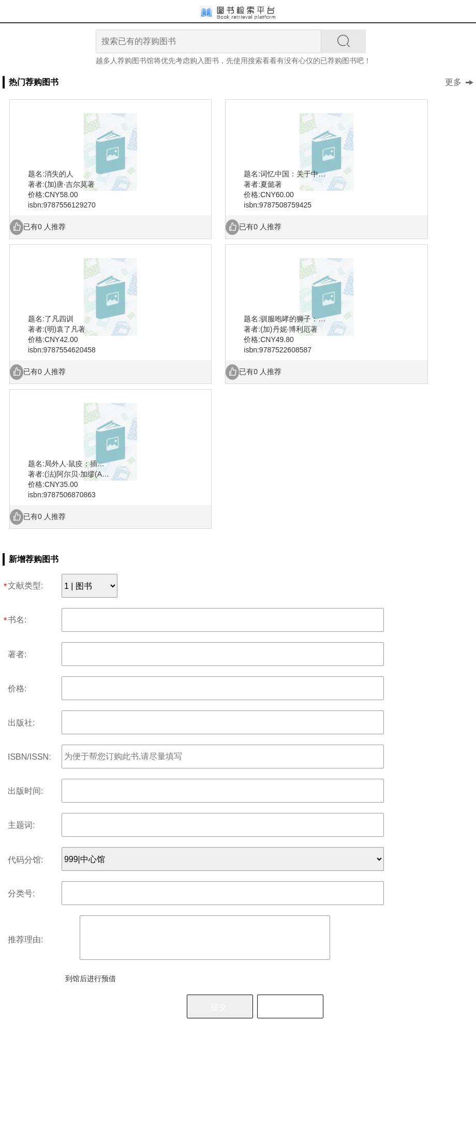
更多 (459, 82)
